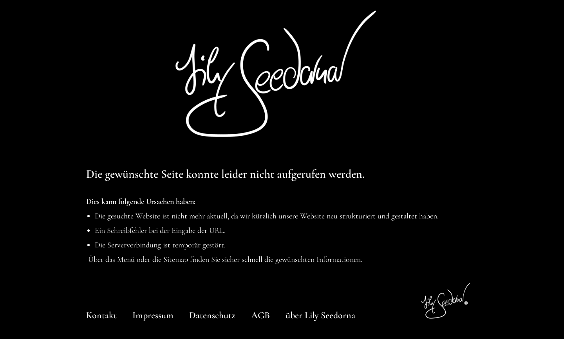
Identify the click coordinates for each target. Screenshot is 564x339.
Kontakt (101, 315)
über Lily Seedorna (320, 315)
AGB (260, 315)
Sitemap (175, 259)
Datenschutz (212, 315)
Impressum (153, 315)
